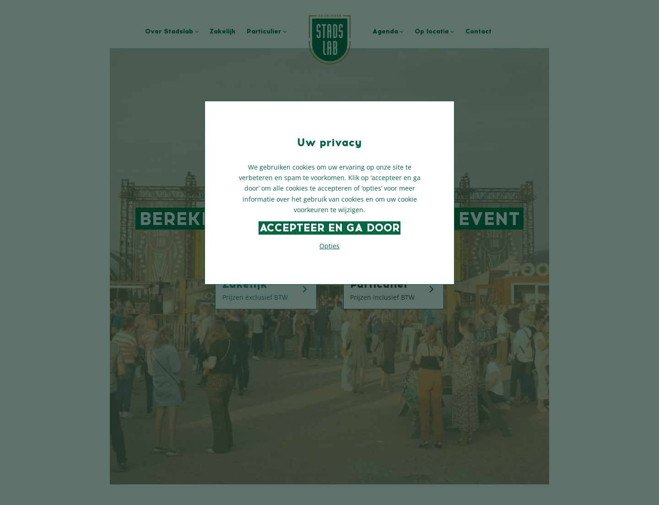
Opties (329, 246)
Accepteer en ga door (329, 227)
